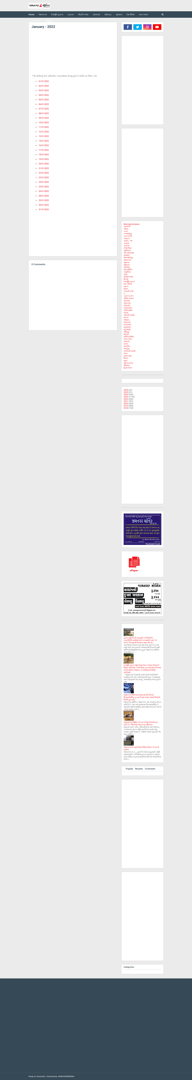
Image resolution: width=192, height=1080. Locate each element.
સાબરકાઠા (128, 356)
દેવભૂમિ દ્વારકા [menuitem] (57, 14)
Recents (139, 769)
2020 (126, 403)
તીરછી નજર (128, 277)
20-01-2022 (44, 163)
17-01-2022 (44, 150)
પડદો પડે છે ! (128, 296)
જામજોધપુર (128, 257)
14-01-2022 (44, 141)
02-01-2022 (44, 86)
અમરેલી (127, 226)
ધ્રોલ (126, 289)
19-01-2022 (44, 159)
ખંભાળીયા (127, 248)
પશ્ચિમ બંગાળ (129, 298)
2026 (126, 390)
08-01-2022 (44, 113)
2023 (126, 397)
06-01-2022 (44, 104)
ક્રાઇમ (126, 243)
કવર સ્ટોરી (128, 236)
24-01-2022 (44, 182)
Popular (129, 769)
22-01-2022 (44, 173)
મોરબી (126, 334)
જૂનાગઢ (127, 265)
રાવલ (126, 344)
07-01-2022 (44, 108)
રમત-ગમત (128, 339)
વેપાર (126, 353)
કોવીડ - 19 (128, 241)
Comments (150, 769)
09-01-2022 (44, 118)
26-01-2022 (44, 191)
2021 (126, 401)
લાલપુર (126, 348)
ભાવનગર (127, 322)
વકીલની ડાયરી (129, 351)
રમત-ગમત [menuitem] (143, 14)
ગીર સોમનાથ (129, 253)
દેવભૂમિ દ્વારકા (129, 281)
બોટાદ (126, 312)
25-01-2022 (44, 186)
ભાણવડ (127, 320)
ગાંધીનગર (127, 250)
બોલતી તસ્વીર (129, 315)
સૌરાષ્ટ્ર (127, 365)
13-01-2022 (44, 136)
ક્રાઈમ (126, 245)
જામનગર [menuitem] (43, 14)
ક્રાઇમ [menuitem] (71, 14)
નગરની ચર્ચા (128, 291)
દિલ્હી (126, 279)
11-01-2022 (44, 127)
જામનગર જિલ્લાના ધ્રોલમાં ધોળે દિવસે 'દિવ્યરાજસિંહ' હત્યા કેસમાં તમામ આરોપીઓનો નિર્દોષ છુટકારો (142, 697)
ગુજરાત (127, 255)
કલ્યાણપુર (128, 233)
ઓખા (126, 229)
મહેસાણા (127, 329)
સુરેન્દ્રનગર (128, 363)
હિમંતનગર (128, 368)
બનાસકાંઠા (128, 308)
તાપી (125, 274)
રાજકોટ (127, 341)
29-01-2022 (44, 200)
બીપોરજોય (128, 310)
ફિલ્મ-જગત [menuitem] (36, 21)
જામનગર (127, 260)
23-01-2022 (44, 177)
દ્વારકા (126, 286)
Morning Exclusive (131, 224)
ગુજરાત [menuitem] (119, 14)
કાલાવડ (127, 238)
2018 (126, 408)
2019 (126, 406)
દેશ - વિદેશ (128, 284)
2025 (126, 392)
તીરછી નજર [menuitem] (83, 14)
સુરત (125, 360)
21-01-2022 (44, 168)
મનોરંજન (127, 324)
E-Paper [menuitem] (48, 21)
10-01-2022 (44, 122)
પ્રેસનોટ (127, 305)
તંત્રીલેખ (127, 272)
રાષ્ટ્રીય (127, 346)
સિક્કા (126, 358)
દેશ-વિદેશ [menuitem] (131, 14)
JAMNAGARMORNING (66, 1076)
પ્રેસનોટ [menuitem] (96, 14)
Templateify (40, 1076)
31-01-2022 (44, 209)
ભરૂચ (126, 317)
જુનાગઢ (127, 262)
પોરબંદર (127, 301)
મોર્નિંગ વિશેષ (129, 336)
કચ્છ (126, 231)
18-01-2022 (44, 154)
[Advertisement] (73, 52)
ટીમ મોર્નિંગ (128, 269)
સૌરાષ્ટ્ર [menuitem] (108, 14)
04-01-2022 (44, 95)
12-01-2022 (44, 131)
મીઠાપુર (126, 332)
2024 (126, 394)
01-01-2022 (44, 81)
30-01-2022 (44, 205)
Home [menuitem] (31, 14)
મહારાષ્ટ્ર (127, 327)
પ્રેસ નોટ (127, 303)
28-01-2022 (44, 196)
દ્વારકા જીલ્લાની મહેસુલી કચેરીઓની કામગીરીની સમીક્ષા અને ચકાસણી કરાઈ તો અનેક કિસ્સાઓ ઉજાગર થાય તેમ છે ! (140, 640)
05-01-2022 (44, 99)
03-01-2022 (44, 90)
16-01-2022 (44, 145)
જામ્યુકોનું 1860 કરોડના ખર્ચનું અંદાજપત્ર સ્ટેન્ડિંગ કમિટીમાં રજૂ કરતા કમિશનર (141, 723)
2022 (126, 399)
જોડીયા (127, 267)
